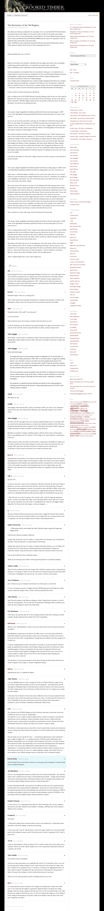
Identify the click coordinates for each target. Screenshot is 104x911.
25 (64, 841)
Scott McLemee (74, 346)
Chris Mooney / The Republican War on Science (83, 115)
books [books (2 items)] (79, 404)
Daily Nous (73, 237)
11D (71, 212)
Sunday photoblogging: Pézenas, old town (81, 393)
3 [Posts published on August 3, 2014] (93, 91)
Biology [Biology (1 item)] (75, 404)
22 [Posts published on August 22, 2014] (86, 97)
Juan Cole (72, 253)
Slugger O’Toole (74, 284)
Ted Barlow (73, 349)
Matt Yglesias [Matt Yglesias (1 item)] (78, 425)
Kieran (10, 669)
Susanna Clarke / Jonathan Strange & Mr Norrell (83, 136)
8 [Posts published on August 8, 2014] (86, 93)
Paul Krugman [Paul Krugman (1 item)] (73, 429)
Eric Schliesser (74, 155)
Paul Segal (73, 188)
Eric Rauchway (74, 324)
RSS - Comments (74, 72)
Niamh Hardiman (74, 341)
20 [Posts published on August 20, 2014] (79, 97)
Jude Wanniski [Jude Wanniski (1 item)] (77, 421)
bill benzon (11, 623)
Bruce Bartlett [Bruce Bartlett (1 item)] (85, 404)
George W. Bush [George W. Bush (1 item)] (88, 414)
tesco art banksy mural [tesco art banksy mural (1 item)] (86, 433)
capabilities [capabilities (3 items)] (74, 406)
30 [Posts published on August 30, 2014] (90, 100)
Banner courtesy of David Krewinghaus (80, 202)
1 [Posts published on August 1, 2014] (86, 91)
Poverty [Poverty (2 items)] (90, 429)
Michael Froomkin (75, 273)
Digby (71, 243)
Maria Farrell (73, 183)
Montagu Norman (74, 338)
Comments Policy (74, 204)
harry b (10, 455)
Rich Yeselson (73, 343)
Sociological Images (75, 286)
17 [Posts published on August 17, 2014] (93, 95)
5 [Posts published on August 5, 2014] (75, 93)
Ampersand (73, 218)
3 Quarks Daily (74, 215)
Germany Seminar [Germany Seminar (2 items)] (76, 417)
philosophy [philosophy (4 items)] (82, 429)
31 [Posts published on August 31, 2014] (93, 100)
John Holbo (73, 172)
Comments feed (74, 368)
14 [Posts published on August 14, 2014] (83, 95)
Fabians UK (73, 248)
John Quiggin (73, 174)
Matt (9, 308)
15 (64, 597)
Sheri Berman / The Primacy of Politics (80, 133)
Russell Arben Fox (75, 281)
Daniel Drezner (74, 240)
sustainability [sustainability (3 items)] (75, 433)
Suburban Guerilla (75, 292)
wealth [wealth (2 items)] (77, 436)
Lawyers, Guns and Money (77, 262)
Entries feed (73, 365)
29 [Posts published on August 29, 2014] (86, 100)
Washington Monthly (75, 305)
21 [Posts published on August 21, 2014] (83, 97)
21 (64, 758)
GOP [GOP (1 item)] (83, 417)
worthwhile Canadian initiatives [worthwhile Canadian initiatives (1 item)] (86, 435)
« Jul (71, 102)
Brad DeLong (73, 229)
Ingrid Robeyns (74, 169)
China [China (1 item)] (86, 408)
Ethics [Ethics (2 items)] (88, 413)
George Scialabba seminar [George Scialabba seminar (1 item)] (78, 414)
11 (64, 510)
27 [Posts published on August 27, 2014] (79, 100)
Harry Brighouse (74, 163)
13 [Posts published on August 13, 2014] (79, 95)
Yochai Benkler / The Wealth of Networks (81, 139)
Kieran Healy (12, 759)
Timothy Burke (74, 300)
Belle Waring (73, 147)
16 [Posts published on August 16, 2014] (90, 95)
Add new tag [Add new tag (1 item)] (72, 402)
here (20, 352)
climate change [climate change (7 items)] (79, 410)
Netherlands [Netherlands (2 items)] (74, 427)
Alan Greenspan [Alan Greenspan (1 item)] (79, 402)
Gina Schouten (74, 161)
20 (64, 709)
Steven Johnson (74, 289)
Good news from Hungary (77, 391)
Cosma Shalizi (74, 232)
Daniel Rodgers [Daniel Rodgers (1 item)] (82, 413)
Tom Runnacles (74, 354)
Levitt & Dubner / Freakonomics (78, 131)
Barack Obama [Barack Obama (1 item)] (91, 402)
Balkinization (73, 223)
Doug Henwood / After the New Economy (81, 121)
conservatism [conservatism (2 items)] (74, 413)
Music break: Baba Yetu (76, 379)
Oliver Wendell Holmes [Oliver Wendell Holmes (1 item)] (87, 427)
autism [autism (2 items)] (85, 402)
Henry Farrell (73, 166)
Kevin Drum (73, 256)
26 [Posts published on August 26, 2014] (75, 100)
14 (64, 580)
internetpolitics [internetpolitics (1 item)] (86, 419)
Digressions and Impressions (77, 245)
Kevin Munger (74, 177)
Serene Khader (74, 191)
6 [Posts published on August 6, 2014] (79, 93)
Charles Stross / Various (76, 110)
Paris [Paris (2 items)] (94, 427)
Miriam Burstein (74, 275)
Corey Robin (73, 319)
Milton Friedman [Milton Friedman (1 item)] (85, 425)
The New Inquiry (74, 297)
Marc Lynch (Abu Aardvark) (77, 264)
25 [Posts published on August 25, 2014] (72, 100)
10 (64, 476)
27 (64, 883)
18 (64, 669)
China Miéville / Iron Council (78, 113)
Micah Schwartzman (75, 333)
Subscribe (92, 15)
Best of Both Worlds (75, 226)
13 (64, 566)
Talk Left (72, 294)
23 (64, 801)
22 (64, 771)
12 (64, 524)
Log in (71, 363)
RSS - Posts (73, 70)
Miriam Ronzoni (74, 185)
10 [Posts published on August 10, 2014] (93, 93)
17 (64, 623)
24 (64, 815)
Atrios (71, 221)
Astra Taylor (73, 314)
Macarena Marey (74, 180)
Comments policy (20, 15)
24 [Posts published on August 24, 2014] (93, 97)
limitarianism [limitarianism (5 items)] (77, 422)
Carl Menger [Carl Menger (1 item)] (81, 408)
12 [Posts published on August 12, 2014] (75, 95)
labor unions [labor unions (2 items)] (85, 421)
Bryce (10, 883)
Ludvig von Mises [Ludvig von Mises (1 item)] (88, 423)
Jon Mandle (73, 327)
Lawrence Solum (74, 259)
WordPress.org (74, 371)
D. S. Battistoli (74, 27)
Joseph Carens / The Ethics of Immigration (81, 128)
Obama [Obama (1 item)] (79, 427)
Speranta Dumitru (74, 193)
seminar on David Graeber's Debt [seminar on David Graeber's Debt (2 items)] (85, 431)
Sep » (75, 102)
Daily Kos (72, 234)
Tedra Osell (73, 352)
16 (64, 611)
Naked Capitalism (75, 278)
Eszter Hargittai (74, 158)
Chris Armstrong (74, 150)
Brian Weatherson (74, 316)
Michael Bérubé (74, 335)
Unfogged (72, 303)
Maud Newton (74, 270)
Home (10, 15)
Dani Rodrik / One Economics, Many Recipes (82, 118)
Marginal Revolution (75, 267)
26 (64, 855)
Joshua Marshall (74, 251)
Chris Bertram (73, 152)
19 (64, 679)
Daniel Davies (73, 322)
